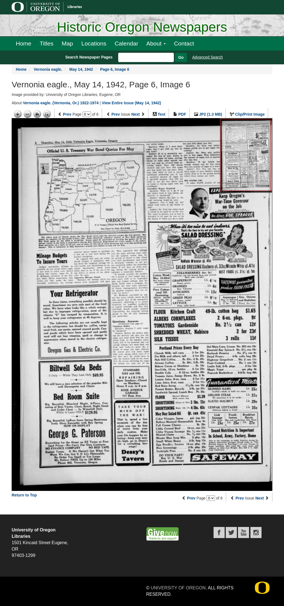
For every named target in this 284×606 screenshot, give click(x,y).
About (156, 43)
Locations (93, 43)
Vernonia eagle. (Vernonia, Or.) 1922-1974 (60, 103)
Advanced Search (207, 57)
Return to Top (24, 495)
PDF (182, 114)
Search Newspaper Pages (88, 57)
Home (23, 43)
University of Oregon (178, 587)
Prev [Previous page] (67, 114)
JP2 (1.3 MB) (210, 114)
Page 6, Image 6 (114, 69)
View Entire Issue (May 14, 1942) (131, 103)
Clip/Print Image (250, 114)
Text (161, 114)
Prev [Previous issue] (115, 114)
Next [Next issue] (135, 114)
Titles (46, 43)
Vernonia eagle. (48, 69)
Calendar (126, 43)
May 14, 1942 (81, 69)
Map (67, 43)
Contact (184, 43)
